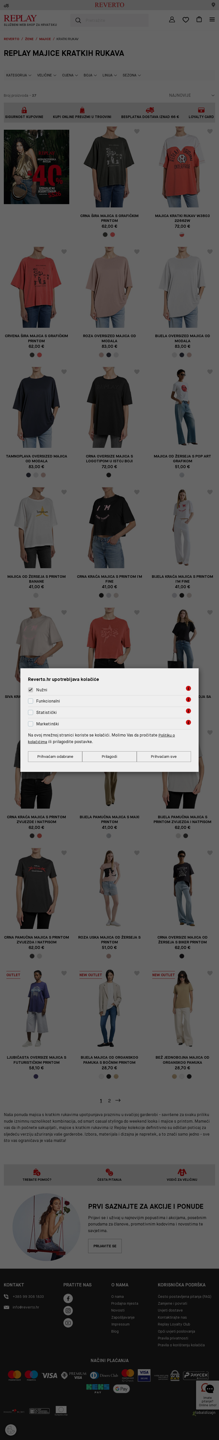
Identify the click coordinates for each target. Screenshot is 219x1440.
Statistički (46, 712)
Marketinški (47, 723)
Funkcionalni (48, 700)
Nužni (41, 689)
